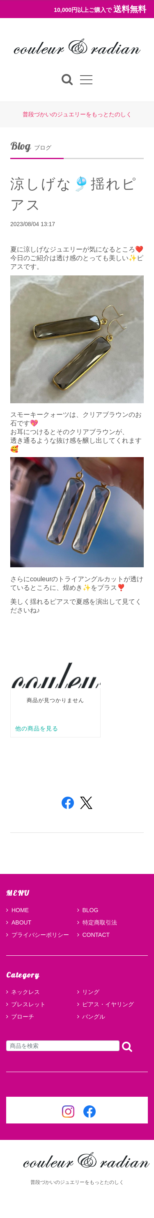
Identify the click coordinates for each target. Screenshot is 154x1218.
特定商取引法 (97, 922)
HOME (17, 910)
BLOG (88, 910)
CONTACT (93, 934)
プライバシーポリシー (37, 934)
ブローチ (22, 1016)
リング (90, 992)
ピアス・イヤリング (108, 1004)
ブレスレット (28, 1004)
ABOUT (18, 922)
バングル (93, 1016)
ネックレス (25, 992)
